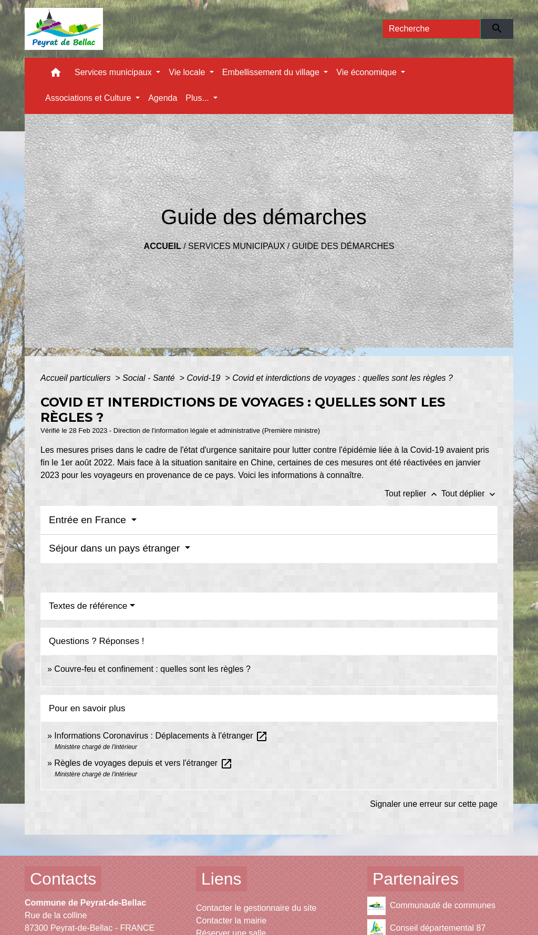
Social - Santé (149, 377)
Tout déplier (469, 493)
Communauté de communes (431, 906)
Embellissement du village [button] (272, 72)
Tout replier (413, 493)
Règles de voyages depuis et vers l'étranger (143, 763)
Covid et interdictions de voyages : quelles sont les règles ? (342, 377)
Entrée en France (89, 519)
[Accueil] (64, 29)
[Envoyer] (497, 29)
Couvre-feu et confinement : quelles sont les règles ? (152, 668)
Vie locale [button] (188, 72)
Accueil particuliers (76, 377)
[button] (55, 75)
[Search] (431, 29)
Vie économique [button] (367, 72)
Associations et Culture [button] (89, 98)
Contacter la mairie (231, 920)
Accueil (162, 246)
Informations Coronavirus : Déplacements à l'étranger (161, 735)
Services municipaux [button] (114, 72)
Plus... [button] (198, 98)
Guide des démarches (343, 246)
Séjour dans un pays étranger (116, 548)
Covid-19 (204, 377)
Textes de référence (88, 606)
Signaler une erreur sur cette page (434, 803)
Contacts (63, 878)
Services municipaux (236, 246)
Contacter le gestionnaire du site (256, 907)
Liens (221, 878)
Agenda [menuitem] (162, 98)
